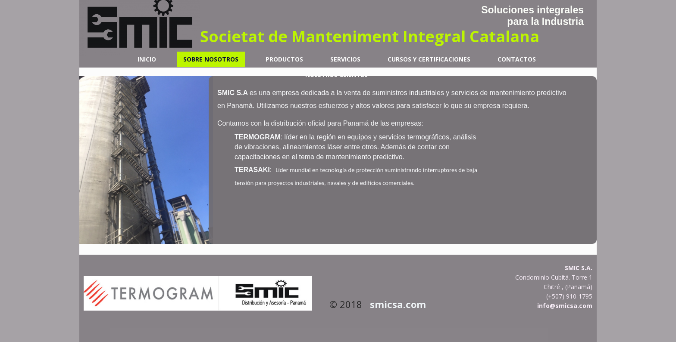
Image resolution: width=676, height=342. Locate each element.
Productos (284, 59)
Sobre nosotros (210, 59)
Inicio (147, 59)
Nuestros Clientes (336, 75)
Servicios (345, 59)
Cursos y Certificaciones (429, 59)
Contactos (517, 59)
